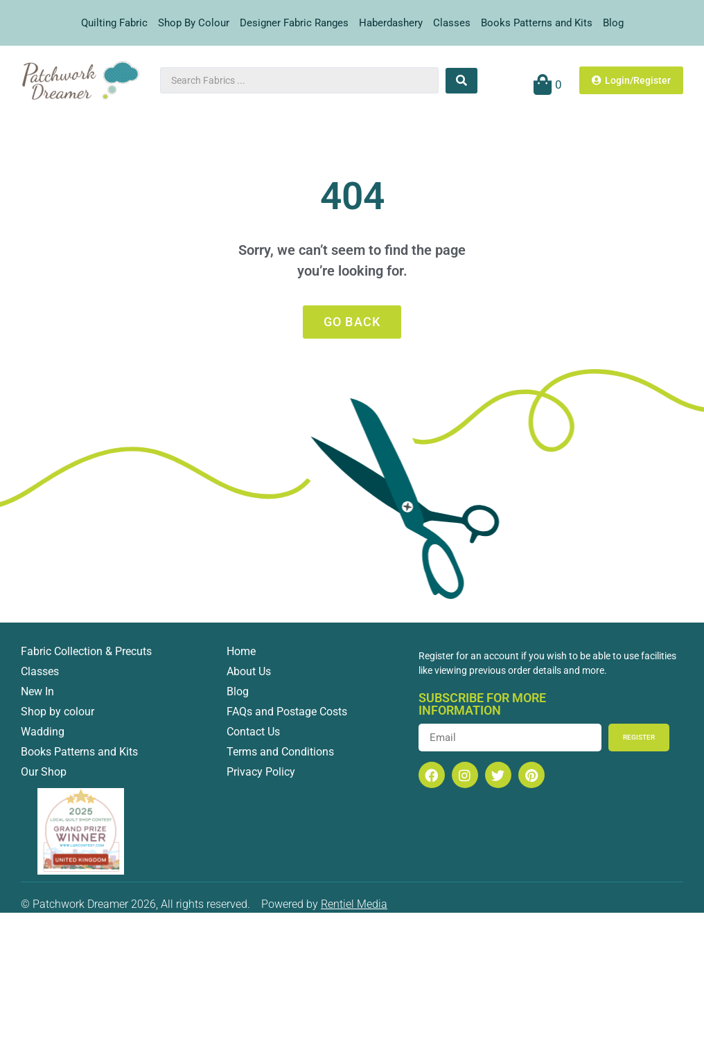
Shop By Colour (193, 23)
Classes (451, 23)
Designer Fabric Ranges (294, 23)
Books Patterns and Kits (536, 23)
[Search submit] (461, 80)
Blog (613, 23)
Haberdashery (391, 23)
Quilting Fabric (114, 23)
